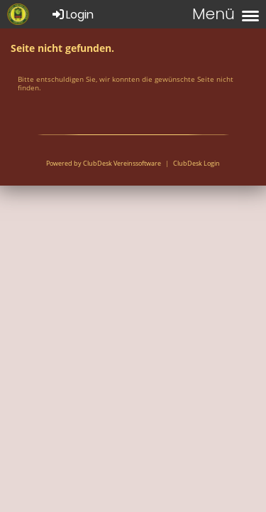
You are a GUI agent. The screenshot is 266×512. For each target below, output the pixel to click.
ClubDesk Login (196, 163)
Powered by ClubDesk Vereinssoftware (103, 163)
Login (72, 14)
